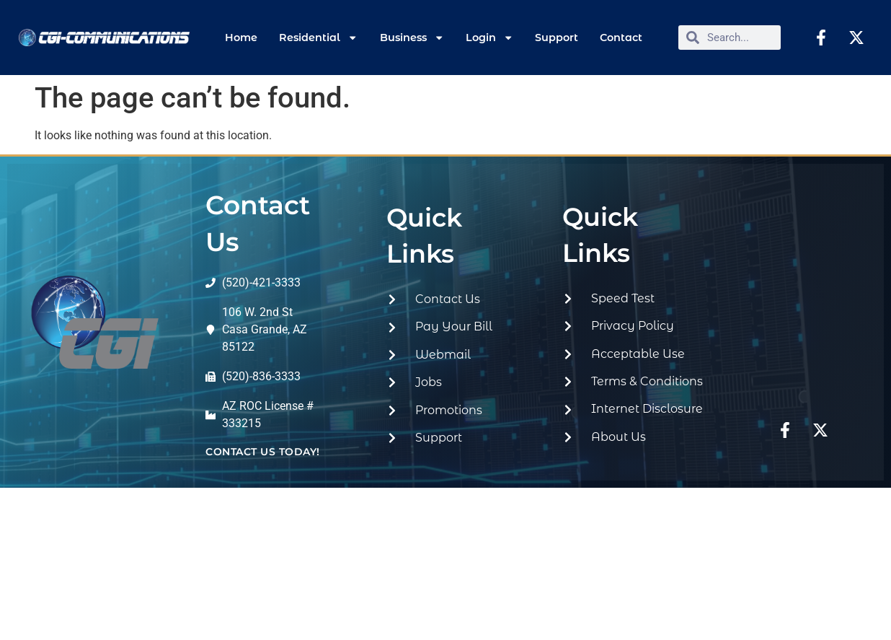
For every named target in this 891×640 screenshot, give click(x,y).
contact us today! (262, 451)
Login (489, 37)
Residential (318, 37)
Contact (621, 37)
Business (412, 37)
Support (556, 37)
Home (241, 37)
